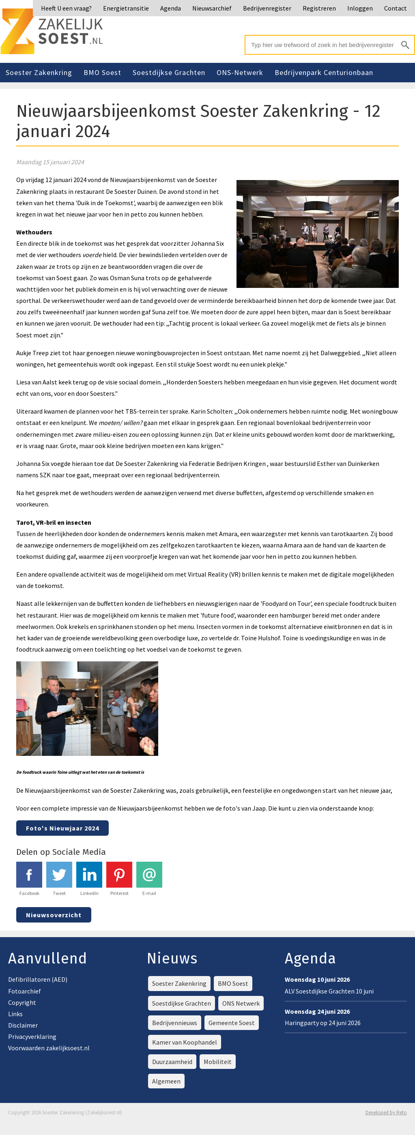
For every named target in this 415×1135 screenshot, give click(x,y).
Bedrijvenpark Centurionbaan (324, 72)
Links (15, 1014)
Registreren (319, 8)
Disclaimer (23, 1025)
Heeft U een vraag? (66, 8)
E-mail (149, 879)
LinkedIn (89, 879)
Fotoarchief (24, 991)
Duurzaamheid (172, 1062)
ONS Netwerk (241, 1003)
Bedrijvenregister (267, 8)
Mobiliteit (218, 1062)
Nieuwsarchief (212, 8)
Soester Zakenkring (39, 72)
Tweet (59, 879)
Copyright (22, 1002)
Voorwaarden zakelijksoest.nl (49, 1048)
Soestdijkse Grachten (169, 72)
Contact (395, 8)
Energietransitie (126, 8)
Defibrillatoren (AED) (37, 979)
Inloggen (360, 8)
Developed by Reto (386, 1112)
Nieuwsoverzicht (54, 915)
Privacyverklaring (32, 1036)
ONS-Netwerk (240, 72)
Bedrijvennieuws (174, 1023)
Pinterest (119, 879)
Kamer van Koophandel (184, 1042)
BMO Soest (102, 72)
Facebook (29, 879)
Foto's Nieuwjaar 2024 (62, 828)
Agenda (170, 8)
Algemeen (166, 1081)
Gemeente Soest (232, 1023)
